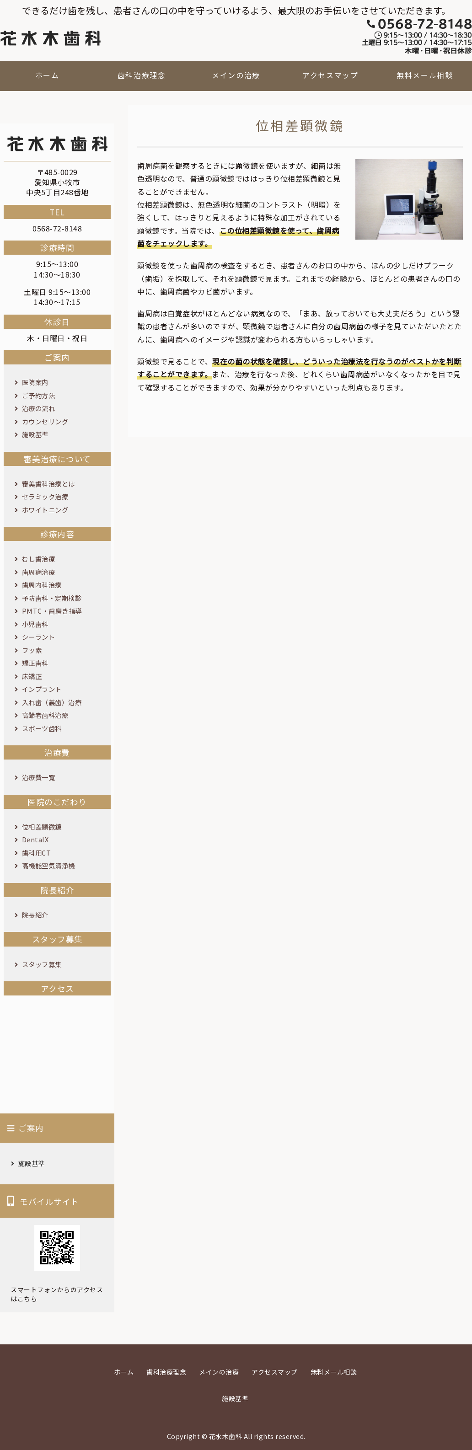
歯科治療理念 (142, 75)
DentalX (35, 839)
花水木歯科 (225, 1436)
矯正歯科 (35, 663)
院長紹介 (35, 915)
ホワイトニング (45, 509)
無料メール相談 (425, 75)
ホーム (47, 75)
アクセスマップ (330, 75)
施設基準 (35, 434)
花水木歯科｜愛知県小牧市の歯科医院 (50, 38)
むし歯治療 (38, 558)
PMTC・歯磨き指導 (52, 610)
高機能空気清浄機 (48, 865)
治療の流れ (38, 408)
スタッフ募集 (42, 964)
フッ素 (32, 650)
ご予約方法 (38, 395)
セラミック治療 (45, 496)
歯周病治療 (38, 572)
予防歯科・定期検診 (52, 598)
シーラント (38, 637)
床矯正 (32, 676)
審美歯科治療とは (48, 483)
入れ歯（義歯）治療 (52, 702)
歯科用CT (36, 852)
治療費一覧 (38, 777)
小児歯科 (35, 624)
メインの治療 (236, 75)
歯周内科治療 (42, 584)
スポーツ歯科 (42, 728)
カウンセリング (45, 421)
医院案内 (35, 382)
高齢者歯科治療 (45, 715)
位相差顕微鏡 (42, 826)
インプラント (42, 689)
